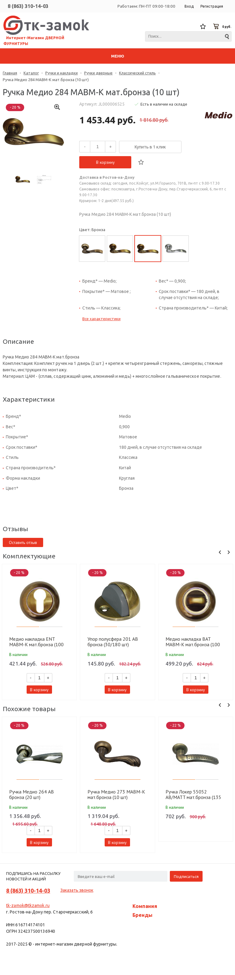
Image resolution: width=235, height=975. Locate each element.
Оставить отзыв (23, 542)
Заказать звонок (76, 890)
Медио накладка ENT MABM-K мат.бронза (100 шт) (36, 641)
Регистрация (211, 6)
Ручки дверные (98, 73)
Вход (189, 6)
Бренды (142, 915)
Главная (10, 73)
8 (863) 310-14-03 (28, 6)
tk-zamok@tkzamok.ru (28, 905)
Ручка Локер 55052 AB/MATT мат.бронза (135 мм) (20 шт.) (193, 794)
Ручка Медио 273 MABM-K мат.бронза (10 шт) (116, 794)
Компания (144, 906)
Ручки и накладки (61, 73)
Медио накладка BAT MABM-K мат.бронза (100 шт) (193, 641)
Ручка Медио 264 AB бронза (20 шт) (31, 794)
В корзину (105, 162)
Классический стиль (137, 73)
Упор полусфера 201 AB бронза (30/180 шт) (113, 641)
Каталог (31, 73)
